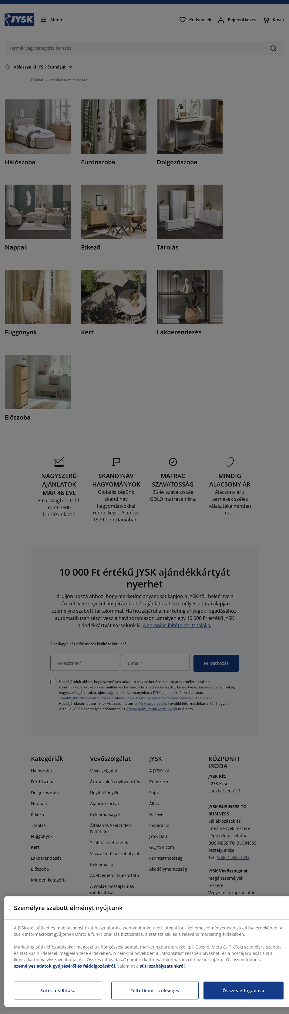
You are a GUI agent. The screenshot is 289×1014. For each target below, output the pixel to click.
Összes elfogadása (243, 990)
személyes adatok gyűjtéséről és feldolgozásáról (64, 966)
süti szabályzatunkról (162, 966)
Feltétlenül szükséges (154, 990)
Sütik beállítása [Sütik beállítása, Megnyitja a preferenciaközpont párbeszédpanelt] (58, 990)
